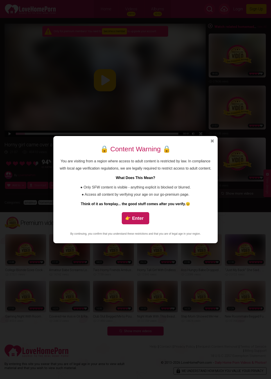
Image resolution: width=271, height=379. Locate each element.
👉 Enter (134, 218)
